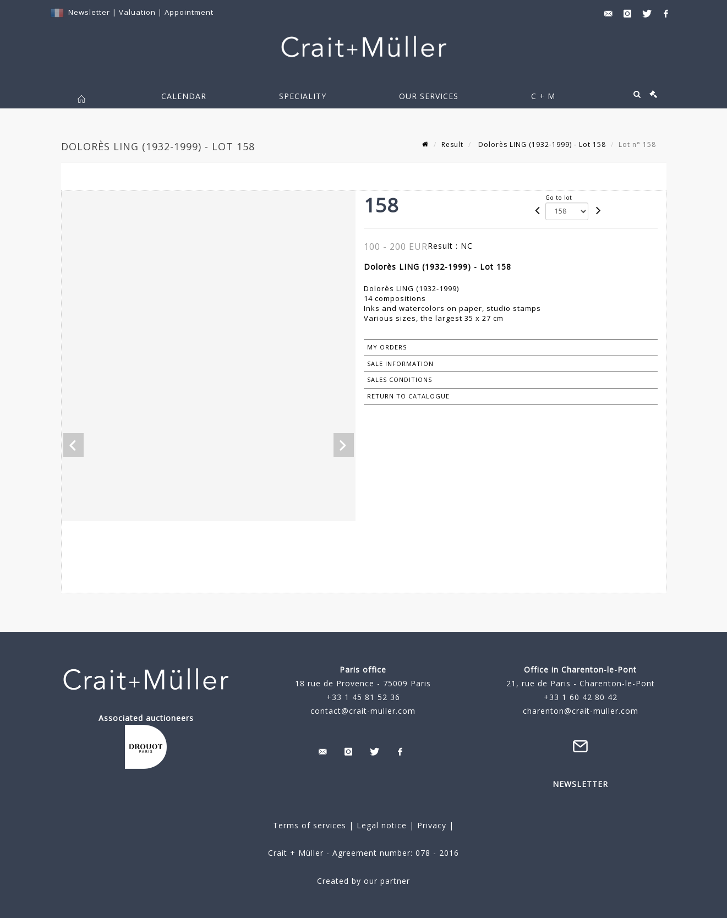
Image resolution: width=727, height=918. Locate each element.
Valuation (137, 12)
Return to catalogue (408, 396)
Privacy (430, 825)
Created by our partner (363, 881)
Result (452, 144)
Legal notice (382, 825)
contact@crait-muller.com (363, 711)
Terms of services (309, 825)
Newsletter (89, 12)
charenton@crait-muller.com (580, 711)
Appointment (189, 12)
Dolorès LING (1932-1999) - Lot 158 (541, 144)
